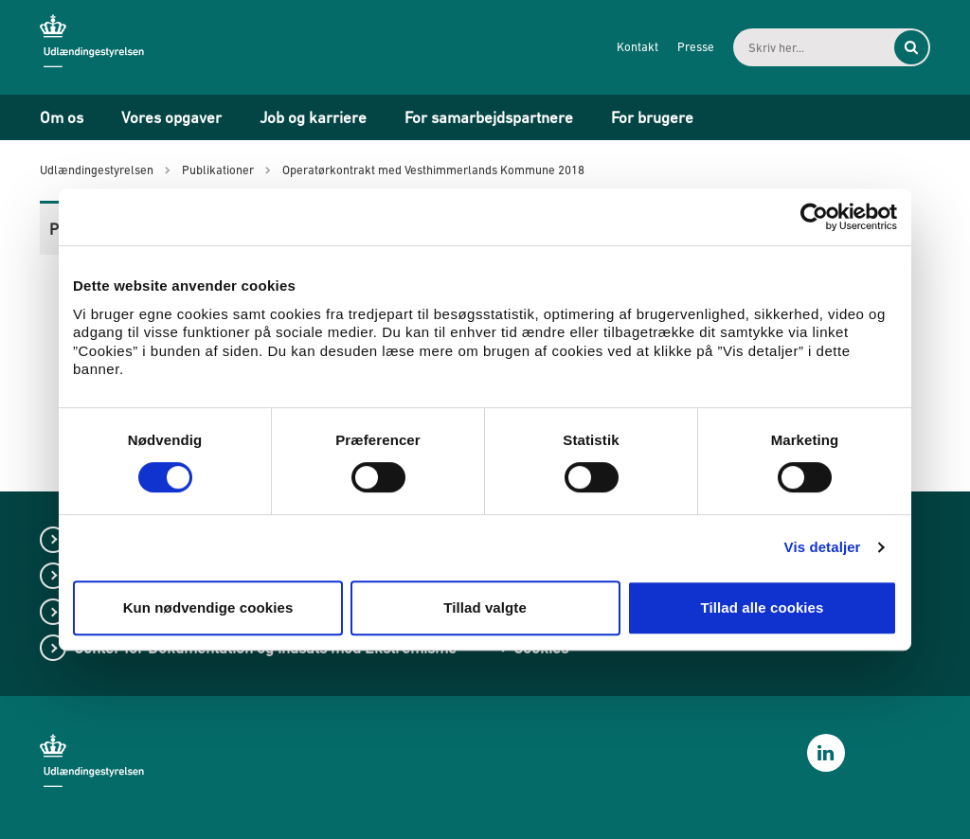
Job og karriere (313, 117)
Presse (695, 47)
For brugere (652, 117)
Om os (61, 117)
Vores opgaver (171, 117)
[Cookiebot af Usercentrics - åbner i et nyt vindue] (814, 217)
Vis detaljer (822, 547)
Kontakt (637, 47)
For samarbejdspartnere (488, 117)
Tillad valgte (485, 607)
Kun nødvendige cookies (208, 607)
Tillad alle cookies (761, 607)
